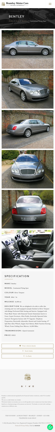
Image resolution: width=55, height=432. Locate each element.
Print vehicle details (27, 346)
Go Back (27, 356)
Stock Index (27, 351)
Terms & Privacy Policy (22, 426)
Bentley (24, 21)
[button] (50, 427)
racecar (37, 425)
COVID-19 (48, 423)
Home (11, 21)
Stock (17, 21)
